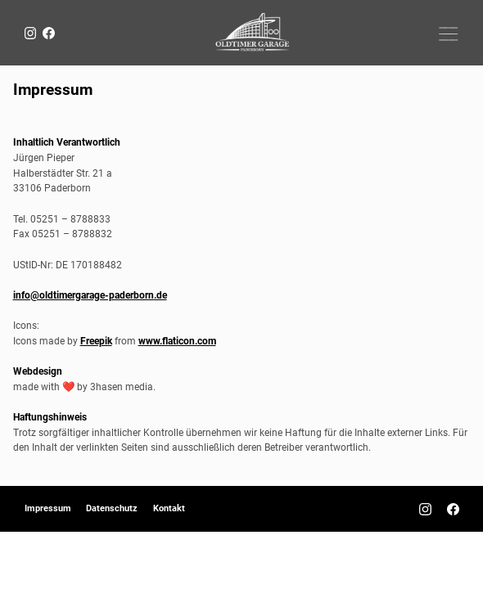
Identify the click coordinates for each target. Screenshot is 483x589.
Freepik (96, 341)
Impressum (48, 508)
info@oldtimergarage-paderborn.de (90, 295)
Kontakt (169, 508)
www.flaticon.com (177, 341)
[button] (449, 33)
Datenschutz (112, 508)
